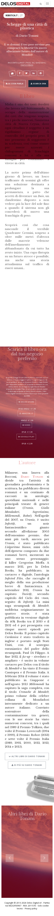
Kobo (26, 423)
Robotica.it (12, 15)
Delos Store (26, 399)
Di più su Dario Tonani (27, 761)
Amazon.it (26, 411)
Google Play (26, 434)
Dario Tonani (32, 476)
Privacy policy (31, 908)
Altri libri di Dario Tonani (27, 753)
